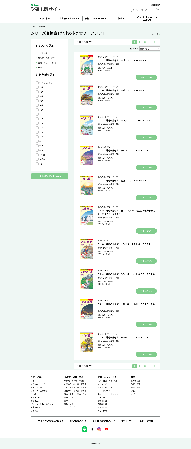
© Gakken (95, 443)
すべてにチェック (46, 83)
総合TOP (34, 26)
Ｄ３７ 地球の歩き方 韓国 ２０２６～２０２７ (122, 181)
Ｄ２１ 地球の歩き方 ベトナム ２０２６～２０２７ (124, 120)
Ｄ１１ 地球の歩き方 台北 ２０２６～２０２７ (122, 60)
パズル (134, 394)
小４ (41, 128)
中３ (41, 150)
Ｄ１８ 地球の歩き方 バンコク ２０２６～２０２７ (124, 244)
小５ (41, 132)
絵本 (32, 381)
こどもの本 (36, 377)
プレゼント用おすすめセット (43, 404)
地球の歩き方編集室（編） (109, 64)
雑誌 (133, 377)
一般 (41, 164)
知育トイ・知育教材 (39, 391)
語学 (66, 401)
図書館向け (35, 407)
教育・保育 (135, 384)
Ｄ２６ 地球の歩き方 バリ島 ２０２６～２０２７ (123, 337)
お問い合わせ (146, 421)
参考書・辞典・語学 (73, 377)
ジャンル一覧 (154, 34)
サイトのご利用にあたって (51, 421)
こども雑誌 (135, 381)
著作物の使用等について (104, 421)
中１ (41, 141)
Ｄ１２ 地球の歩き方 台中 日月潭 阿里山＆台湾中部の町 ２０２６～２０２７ (126, 212)
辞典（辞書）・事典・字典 (75, 394)
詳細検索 (155, 5)
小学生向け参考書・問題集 (75, 384)
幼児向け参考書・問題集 (74, 381)
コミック (101, 398)
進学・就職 (68, 404)
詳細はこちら (146, 77)
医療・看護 (135, 388)
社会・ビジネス (104, 391)
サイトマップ (127, 421)
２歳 (41, 96)
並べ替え (134, 48)
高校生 (42, 155)
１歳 (41, 92)
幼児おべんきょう (38, 384)
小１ (41, 114)
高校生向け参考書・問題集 (75, 391)
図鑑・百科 (35, 398)
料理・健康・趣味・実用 (108, 381)
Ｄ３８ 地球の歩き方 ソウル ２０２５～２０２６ (123, 150)
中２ (41, 146)
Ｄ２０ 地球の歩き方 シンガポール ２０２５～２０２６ (126, 274)
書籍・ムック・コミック (109, 377)
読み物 (33, 394)
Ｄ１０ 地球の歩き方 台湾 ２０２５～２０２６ (122, 90)
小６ (41, 137)
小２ (41, 119)
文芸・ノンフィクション (108, 394)
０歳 (41, 87)
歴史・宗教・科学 (105, 388)
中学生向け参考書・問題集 (75, 388)
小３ (41, 123)
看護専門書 (102, 404)
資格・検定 (68, 398)
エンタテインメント (106, 384)
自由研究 (34, 411)
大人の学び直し (70, 407)
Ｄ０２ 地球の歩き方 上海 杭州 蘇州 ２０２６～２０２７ (126, 306)
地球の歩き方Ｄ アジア (108, 57)
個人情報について (78, 421)
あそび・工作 (36, 388)
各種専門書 (102, 407)
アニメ (134, 391)
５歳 (41, 110)
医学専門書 (102, 401)
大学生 (42, 159)
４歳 (41, 105)
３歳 (41, 101)
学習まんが (35, 401)
